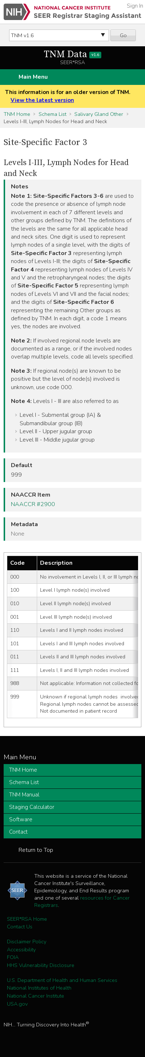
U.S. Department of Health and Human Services (62, 980)
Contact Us (19, 926)
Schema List (52, 114)
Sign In (135, 6)
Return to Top (36, 850)
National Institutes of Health (39, 987)
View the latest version (42, 100)
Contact (18, 831)
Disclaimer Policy (26, 941)
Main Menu (33, 77)
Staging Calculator (31, 807)
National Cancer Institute (35, 995)
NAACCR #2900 (33, 504)
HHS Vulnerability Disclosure (40, 965)
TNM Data (73, 54)
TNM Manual (24, 794)
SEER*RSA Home (27, 919)
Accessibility (21, 949)
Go (123, 35)
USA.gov (17, 1003)
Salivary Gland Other (98, 114)
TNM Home (17, 114)
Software (20, 819)
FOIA (13, 957)
